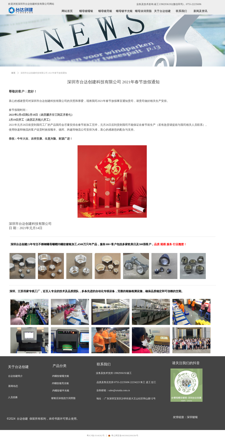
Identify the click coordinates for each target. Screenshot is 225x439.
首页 (13, 73)
